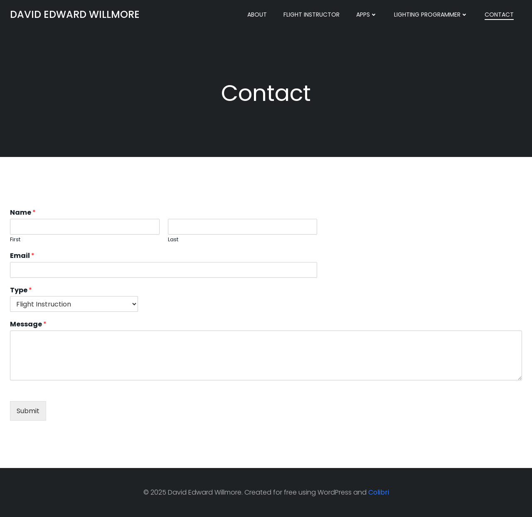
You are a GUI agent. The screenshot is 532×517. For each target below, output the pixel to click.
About (257, 14)
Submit (28, 411)
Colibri (378, 492)
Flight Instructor (311, 14)
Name (23, 212)
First (15, 239)
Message (28, 324)
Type (21, 290)
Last (173, 239)
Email (22, 256)
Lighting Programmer (431, 14)
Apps (366, 14)
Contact (499, 14)
